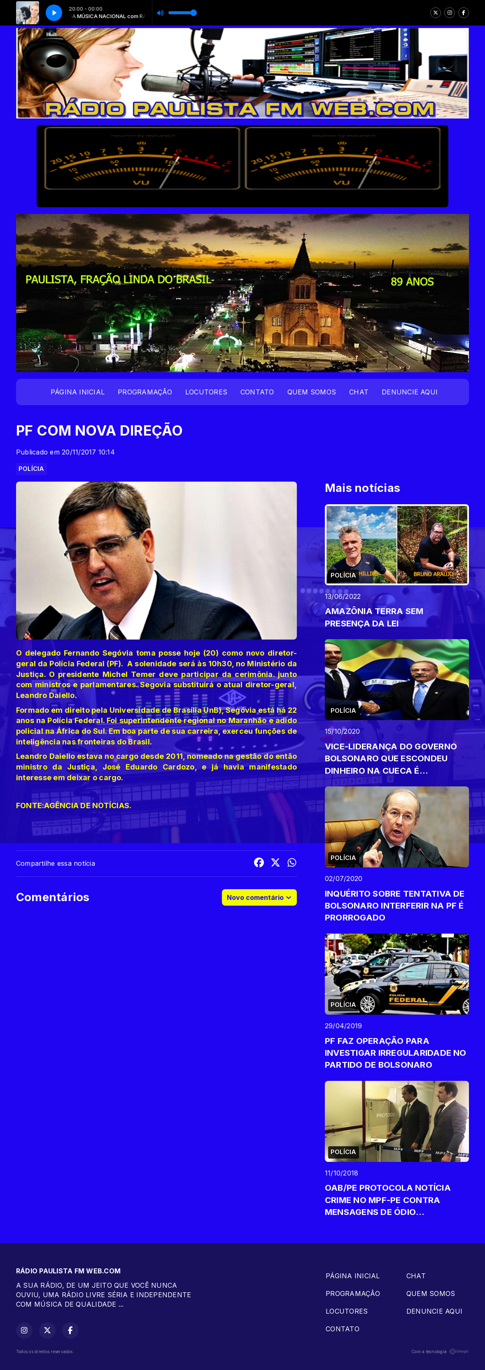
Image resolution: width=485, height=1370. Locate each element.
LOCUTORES (206, 392)
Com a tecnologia (440, 1351)
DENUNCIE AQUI (410, 392)
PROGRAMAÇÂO (145, 392)
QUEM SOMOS (311, 392)
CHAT (358, 392)
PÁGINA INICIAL (78, 392)
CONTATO (257, 392)
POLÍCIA (31, 469)
